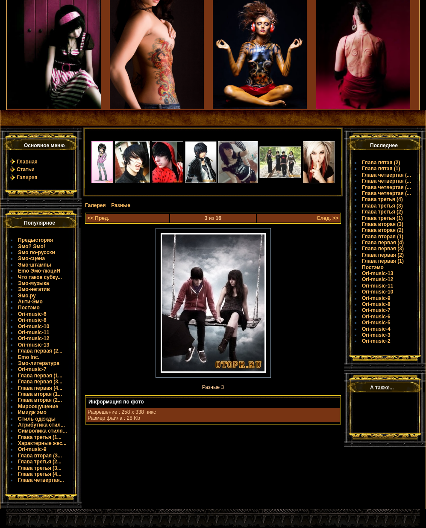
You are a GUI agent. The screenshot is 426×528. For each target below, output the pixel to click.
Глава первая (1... (40, 376)
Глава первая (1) (383, 261)
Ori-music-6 (32, 314)
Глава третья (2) (382, 212)
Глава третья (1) (382, 218)
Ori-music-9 (32, 449)
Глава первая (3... (40, 382)
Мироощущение (38, 406)
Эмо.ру (27, 296)
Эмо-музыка (33, 283)
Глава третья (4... (40, 474)
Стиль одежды (37, 419)
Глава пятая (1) (381, 169)
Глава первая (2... (40, 351)
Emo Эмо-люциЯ (39, 271)
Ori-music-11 (33, 332)
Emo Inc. (28, 357)
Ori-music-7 (32, 369)
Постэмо (29, 308)
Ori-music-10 (33, 326)
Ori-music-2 (376, 341)
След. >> (327, 218)
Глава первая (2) (383, 255)
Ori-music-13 (33, 345)
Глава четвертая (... (386, 175)
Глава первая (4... (40, 388)
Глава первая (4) (383, 243)
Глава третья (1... (40, 437)
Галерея (27, 178)
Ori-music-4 (376, 329)
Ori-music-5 (376, 323)
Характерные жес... (42, 443)
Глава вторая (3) (382, 224)
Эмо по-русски (36, 252)
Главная (27, 162)
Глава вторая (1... (40, 394)
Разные (120, 205)
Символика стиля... (42, 431)
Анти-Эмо (30, 302)
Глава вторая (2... (40, 400)
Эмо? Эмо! (31, 246)
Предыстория (35, 240)
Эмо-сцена (31, 258)
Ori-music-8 (32, 320)
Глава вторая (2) (382, 230)
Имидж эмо (32, 412)
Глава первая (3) (383, 249)
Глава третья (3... (40, 468)
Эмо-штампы (34, 265)
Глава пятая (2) (381, 163)
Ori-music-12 (33, 338)
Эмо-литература (38, 363)
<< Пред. (98, 218)
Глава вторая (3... (40, 456)
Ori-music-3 (376, 335)
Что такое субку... (40, 277)
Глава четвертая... (41, 480)
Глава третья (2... (40, 462)
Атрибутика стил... (41, 425)
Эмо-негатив (34, 289)
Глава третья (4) (382, 199)
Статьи (26, 169)
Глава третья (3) (382, 206)
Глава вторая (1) (382, 237)
